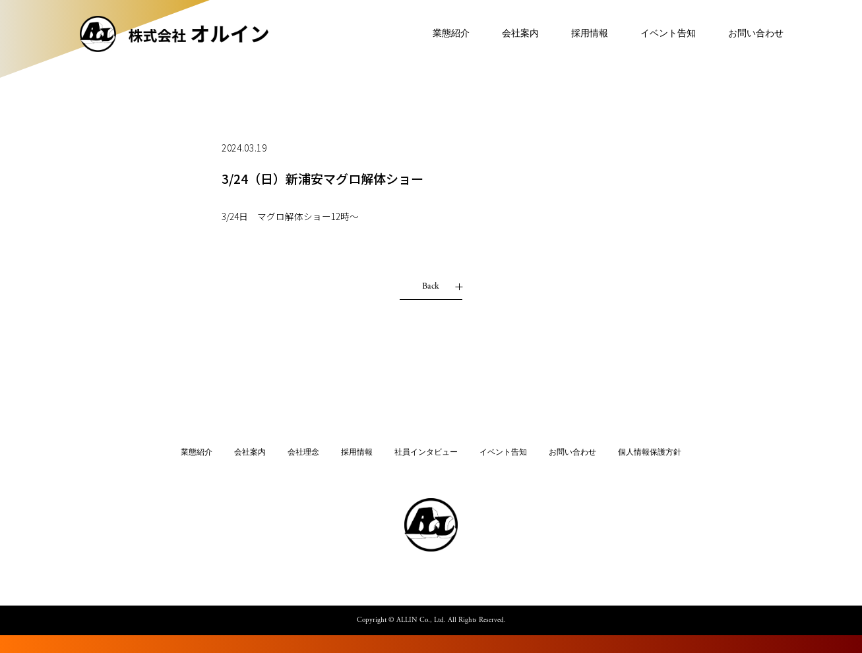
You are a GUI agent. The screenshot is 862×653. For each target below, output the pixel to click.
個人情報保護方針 (649, 452)
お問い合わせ (744, 36)
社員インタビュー (426, 452)
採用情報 (578, 36)
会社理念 (303, 452)
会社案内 (509, 36)
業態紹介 (439, 36)
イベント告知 (657, 36)
